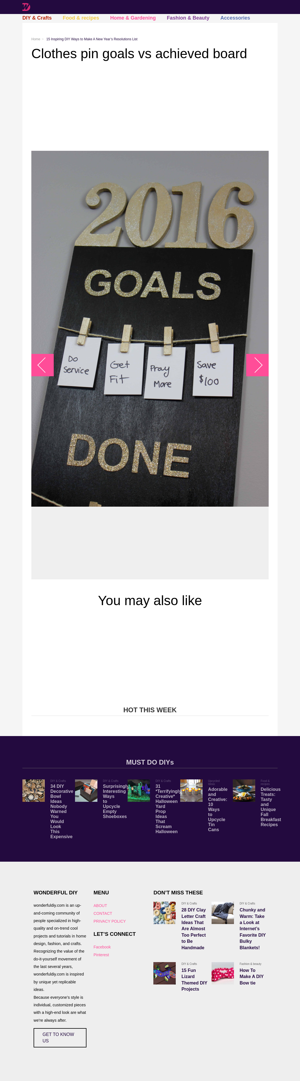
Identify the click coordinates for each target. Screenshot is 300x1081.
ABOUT (100, 905)
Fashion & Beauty (188, 18)
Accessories (235, 18)
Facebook (102, 947)
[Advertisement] (150, 106)
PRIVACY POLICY (109, 921)
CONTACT (102, 913)
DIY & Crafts (37, 18)
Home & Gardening (133, 18)
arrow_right (255, 365)
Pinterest (101, 955)
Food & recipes (81, 18)
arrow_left (45, 365)
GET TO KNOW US (58, 1037)
